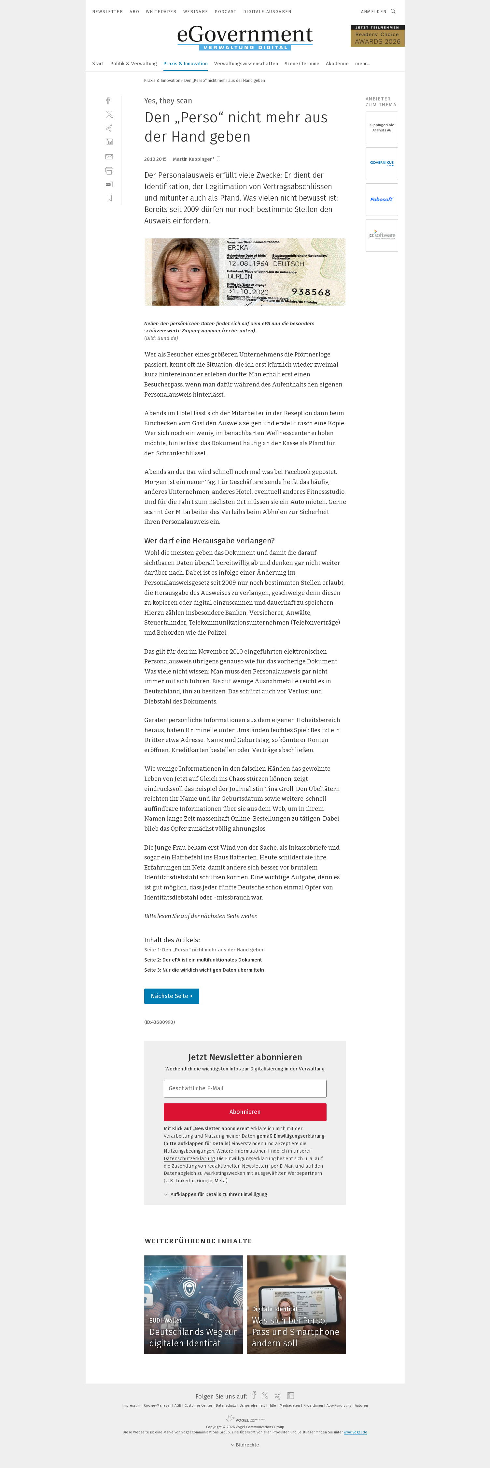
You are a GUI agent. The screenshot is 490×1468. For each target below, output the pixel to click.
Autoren (361, 1405)
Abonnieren (245, 1111)
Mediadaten (290, 1405)
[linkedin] (109, 142)
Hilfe (273, 1405)
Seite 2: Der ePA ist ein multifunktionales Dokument (203, 960)
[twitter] (109, 114)
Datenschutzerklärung (189, 1158)
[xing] (109, 128)
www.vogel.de (355, 1432)
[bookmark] (218, 159)
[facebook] (109, 100)
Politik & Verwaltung (133, 64)
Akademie (337, 64)
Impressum (131, 1405)
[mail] (109, 156)
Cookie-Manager (158, 1405)
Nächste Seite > (172, 996)
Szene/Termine (302, 64)
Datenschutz (226, 1405)
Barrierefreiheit (253, 1405)
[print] (109, 170)
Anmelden (374, 11)
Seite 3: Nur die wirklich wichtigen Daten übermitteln (204, 970)
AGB (178, 1405)
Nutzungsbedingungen (189, 1151)
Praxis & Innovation (185, 64)
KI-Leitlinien (313, 1405)
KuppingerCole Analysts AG (382, 127)
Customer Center (199, 1405)
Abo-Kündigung (339, 1405)
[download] (109, 184)
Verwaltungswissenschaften (246, 64)
